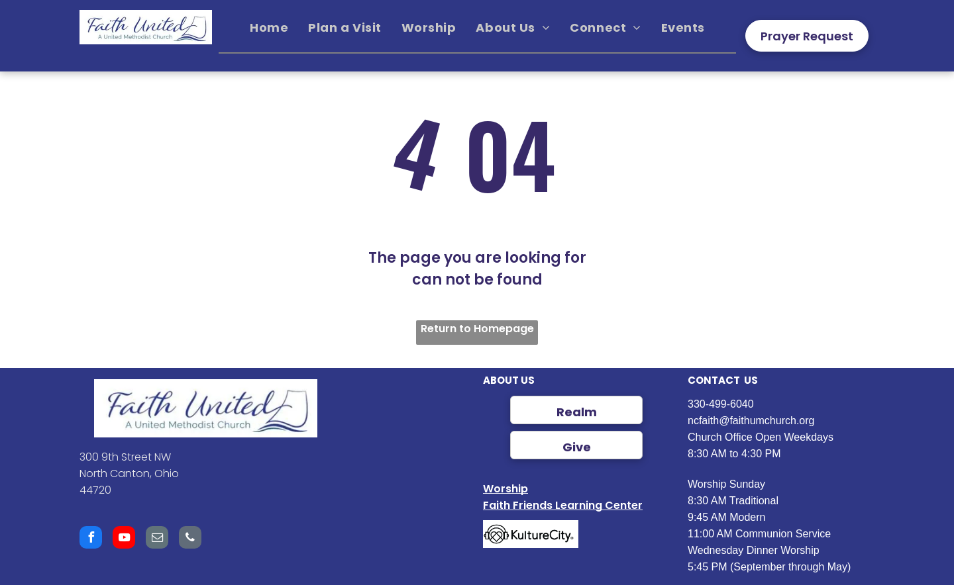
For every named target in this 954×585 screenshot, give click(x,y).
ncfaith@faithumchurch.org (751, 420)
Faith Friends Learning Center (563, 505)
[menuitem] (269, 28)
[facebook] (91, 539)
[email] (157, 539)
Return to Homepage (477, 328)
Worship (505, 488)
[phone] (190, 539)
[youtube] (124, 539)
